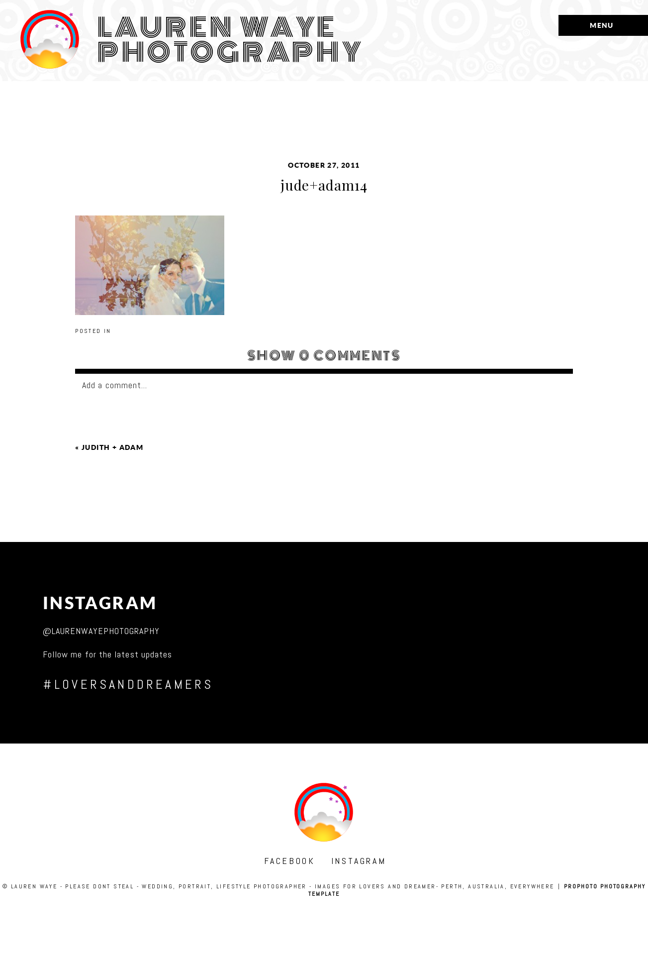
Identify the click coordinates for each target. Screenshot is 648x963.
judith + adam (112, 447)
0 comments (324, 355)
